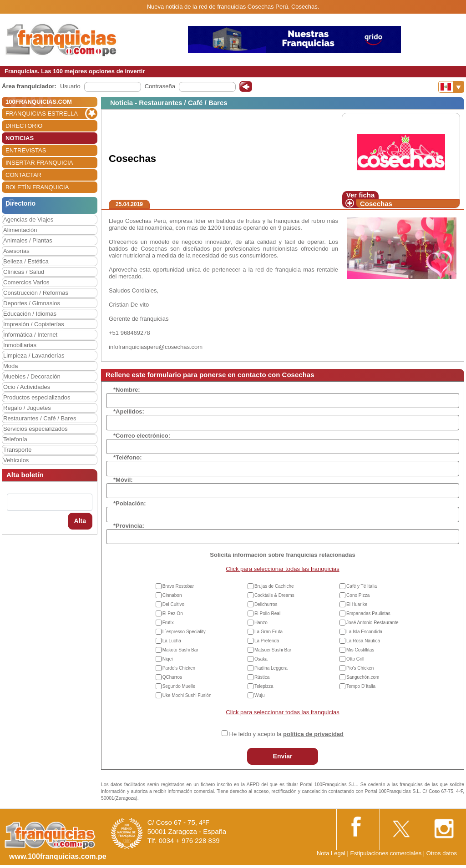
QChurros (172, 677)
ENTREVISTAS (25, 150)
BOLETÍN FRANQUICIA (37, 187)
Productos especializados (36, 397)
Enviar (283, 756)
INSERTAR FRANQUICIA (39, 162)
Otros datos (441, 853)
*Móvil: (123, 479)
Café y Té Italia (361, 586)
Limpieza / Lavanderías (33, 355)
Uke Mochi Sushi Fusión (187, 695)
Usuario (70, 86)
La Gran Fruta (268, 631)
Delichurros (266, 604)
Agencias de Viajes (28, 219)
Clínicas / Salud (23, 271)
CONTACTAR (23, 175)
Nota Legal (331, 853)
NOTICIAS (19, 138)
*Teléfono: (127, 457)
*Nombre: (126, 389)
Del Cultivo (173, 604)
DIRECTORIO (23, 125)
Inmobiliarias (19, 345)
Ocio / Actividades (26, 387)
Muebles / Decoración (32, 376)
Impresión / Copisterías (33, 324)
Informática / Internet (30, 334)
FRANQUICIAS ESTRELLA (41, 113)
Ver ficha (360, 195)
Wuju (259, 695)
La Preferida (266, 640)
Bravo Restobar (178, 586)
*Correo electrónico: (141, 435)
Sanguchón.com (362, 677)
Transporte (17, 449)
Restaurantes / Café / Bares (39, 418)
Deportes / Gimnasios (31, 303)
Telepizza (264, 686)
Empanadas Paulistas (368, 613)
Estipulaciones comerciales (386, 853)
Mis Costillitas (360, 649)
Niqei (167, 658)
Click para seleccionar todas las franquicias (282, 568)
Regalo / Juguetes (27, 407)
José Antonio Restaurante (372, 622)
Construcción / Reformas (35, 292)
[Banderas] (451, 87)
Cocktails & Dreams (274, 595)
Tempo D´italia (360, 686)
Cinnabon (172, 595)
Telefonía (15, 439)
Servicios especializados (35, 428)
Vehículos (16, 460)
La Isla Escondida (364, 631)
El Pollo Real (267, 613)
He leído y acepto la (286, 734)
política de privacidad (313, 734)
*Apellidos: (128, 411)
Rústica (261, 677)
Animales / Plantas (27, 240)
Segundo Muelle (178, 686)
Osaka (261, 658)
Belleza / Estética (26, 261)
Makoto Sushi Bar (180, 649)
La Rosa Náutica (363, 640)
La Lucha (171, 640)
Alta (80, 521)
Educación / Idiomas (29, 313)
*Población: (129, 503)
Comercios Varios (26, 282)
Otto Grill (355, 658)
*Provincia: (128, 525)
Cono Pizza (358, 595)
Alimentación (20, 230)
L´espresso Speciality (184, 631)
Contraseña (160, 86)
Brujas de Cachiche (274, 586)
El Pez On (172, 613)
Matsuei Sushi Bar (272, 649)
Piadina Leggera (271, 668)
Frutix (168, 622)
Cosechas (376, 203)
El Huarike (356, 604)
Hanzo (261, 622)
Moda (10, 366)
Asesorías (16, 250)
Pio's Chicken (360, 668)
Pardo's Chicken (179, 668)
